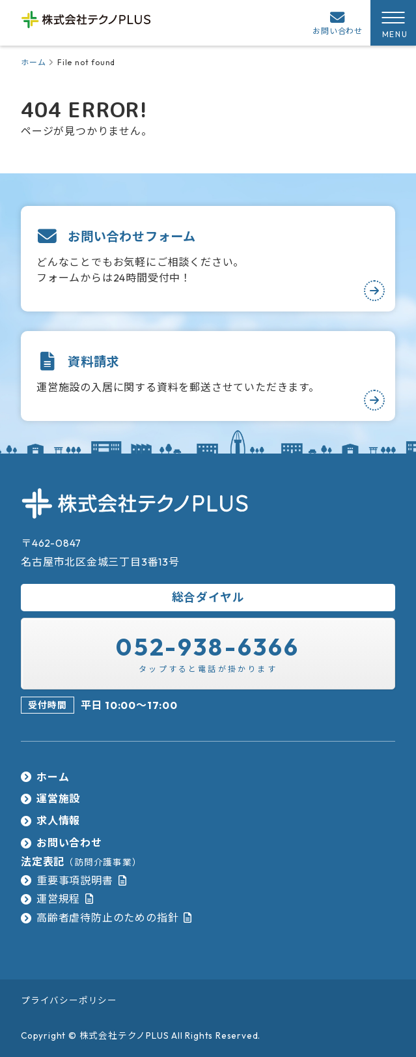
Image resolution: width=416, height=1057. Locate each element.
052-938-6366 (207, 646)
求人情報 (58, 820)
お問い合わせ (69, 842)
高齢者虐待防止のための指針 (107, 917)
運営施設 (58, 798)
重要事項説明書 (74, 880)
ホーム (33, 62)
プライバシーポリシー (69, 1000)
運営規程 (58, 898)
